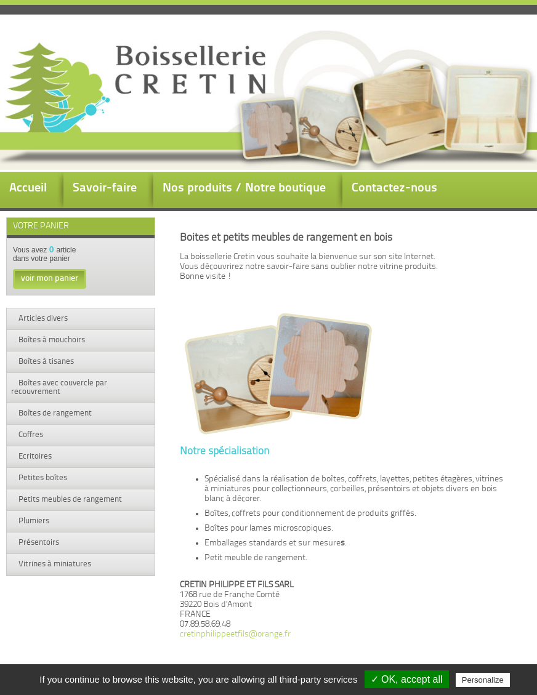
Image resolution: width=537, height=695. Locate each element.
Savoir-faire (105, 188)
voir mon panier (49, 278)
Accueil (28, 188)
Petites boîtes (42, 478)
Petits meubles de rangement (69, 500)
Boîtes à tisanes (45, 362)
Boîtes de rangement (54, 413)
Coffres (30, 435)
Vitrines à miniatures (54, 564)
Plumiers (33, 521)
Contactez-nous (394, 188)
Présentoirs (38, 543)
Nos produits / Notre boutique (244, 188)
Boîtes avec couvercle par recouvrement (59, 387)
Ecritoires (34, 456)
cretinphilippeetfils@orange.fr (235, 634)
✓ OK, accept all (407, 679)
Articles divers (42, 319)
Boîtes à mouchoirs (51, 340)
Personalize (483, 680)
